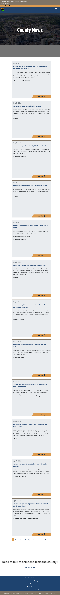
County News (5, 3)
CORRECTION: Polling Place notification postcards (27, 106)
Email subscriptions (32, 587)
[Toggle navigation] (56, 10)
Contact (32, 584)
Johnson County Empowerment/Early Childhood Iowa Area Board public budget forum (30, 67)
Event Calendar (6, 6)
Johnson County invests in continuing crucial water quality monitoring (30, 465)
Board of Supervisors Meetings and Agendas (14, 1)
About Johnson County (32, 581)
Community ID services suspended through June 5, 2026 (29, 265)
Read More (41, 96)
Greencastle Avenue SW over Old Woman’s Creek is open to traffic (29, 346)
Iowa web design (39, 593)
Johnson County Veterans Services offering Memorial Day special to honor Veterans (29, 306)
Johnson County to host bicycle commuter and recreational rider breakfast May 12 (30, 505)
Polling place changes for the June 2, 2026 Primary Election (30, 185)
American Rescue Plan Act (32, 589)
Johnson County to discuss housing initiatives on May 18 (29, 146)
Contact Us (30, 567)
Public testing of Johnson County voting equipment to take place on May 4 (30, 425)
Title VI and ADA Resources (32, 578)
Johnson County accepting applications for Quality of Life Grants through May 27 (30, 385)
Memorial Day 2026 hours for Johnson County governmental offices (30, 226)
